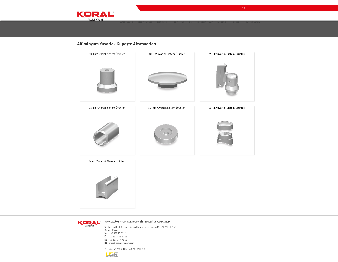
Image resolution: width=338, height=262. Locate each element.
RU (243, 8)
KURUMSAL (145, 22)
